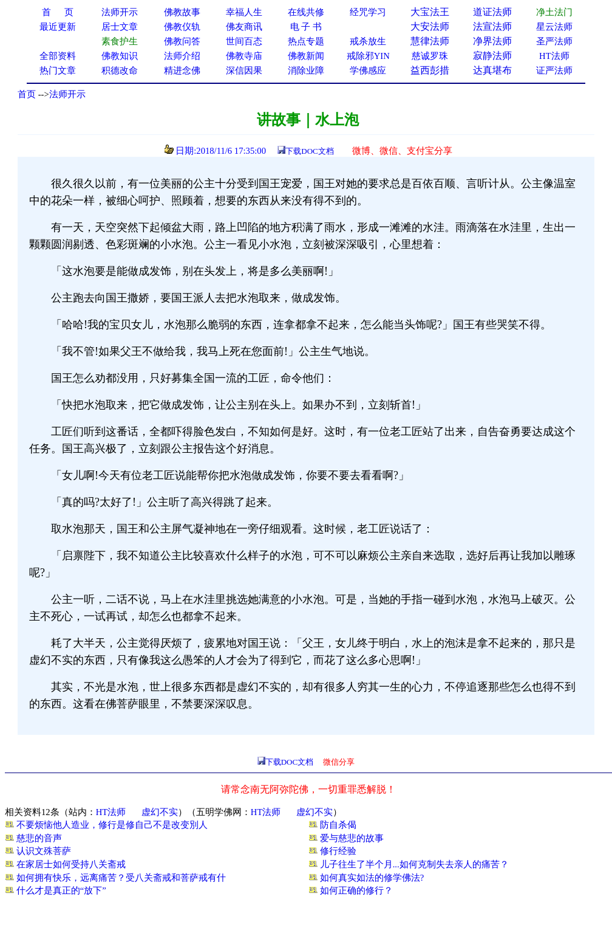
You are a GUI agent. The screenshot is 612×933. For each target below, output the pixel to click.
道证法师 (492, 12)
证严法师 (554, 70)
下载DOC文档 (309, 151)
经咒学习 (368, 12)
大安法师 (429, 26)
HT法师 (554, 56)
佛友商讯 (244, 27)
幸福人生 (244, 12)
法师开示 (67, 94)
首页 (27, 94)
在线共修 (306, 12)
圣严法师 (554, 41)
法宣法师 (492, 26)
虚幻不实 (159, 812)
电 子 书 (306, 27)
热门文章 (57, 70)
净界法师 (492, 41)
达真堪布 (492, 70)
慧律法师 (429, 41)
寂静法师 (492, 55)
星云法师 (554, 27)
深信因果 (244, 70)
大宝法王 (429, 12)
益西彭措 (429, 70)
